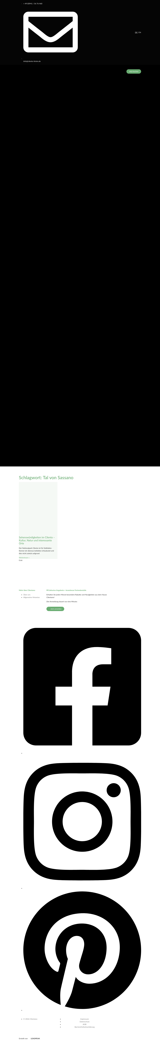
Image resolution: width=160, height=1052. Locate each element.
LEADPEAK (34, 1038)
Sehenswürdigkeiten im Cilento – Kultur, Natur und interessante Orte (37, 540)
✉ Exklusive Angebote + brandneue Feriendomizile (66, 590)
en (140, 32)
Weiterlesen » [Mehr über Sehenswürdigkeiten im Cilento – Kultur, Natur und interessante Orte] (24, 557)
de (136, 32)
